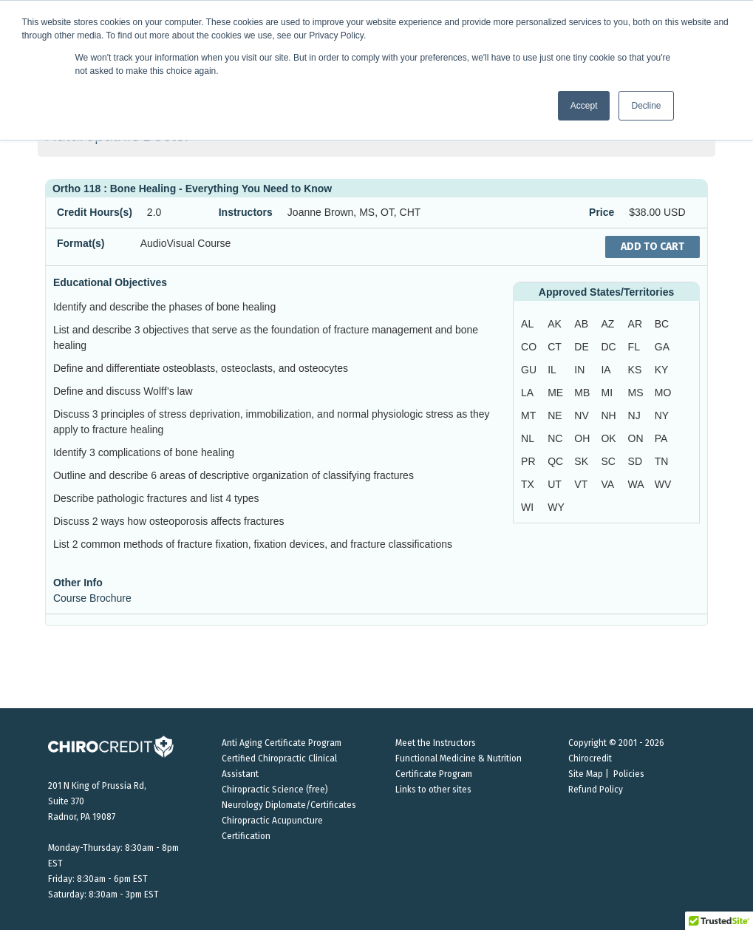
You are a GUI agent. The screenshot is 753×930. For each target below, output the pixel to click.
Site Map (585, 774)
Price (601, 212)
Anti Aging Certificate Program (281, 743)
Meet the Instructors (435, 743)
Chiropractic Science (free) (275, 789)
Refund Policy (595, 789)
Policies (628, 774)
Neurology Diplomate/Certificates (289, 805)
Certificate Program (433, 774)
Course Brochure (92, 598)
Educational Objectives (110, 282)
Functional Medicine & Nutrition (458, 758)
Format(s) (81, 243)
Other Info (78, 582)
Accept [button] (584, 106)
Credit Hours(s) (94, 212)
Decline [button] (646, 106)
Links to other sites (433, 789)
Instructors (246, 212)
